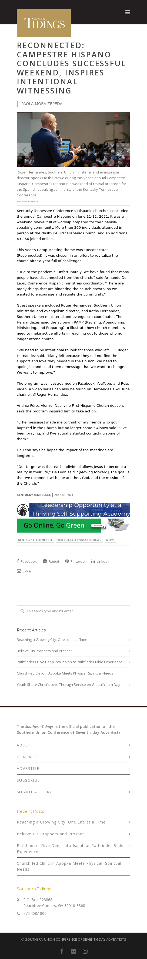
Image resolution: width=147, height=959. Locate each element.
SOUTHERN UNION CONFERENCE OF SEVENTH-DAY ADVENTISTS (75, 939)
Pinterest (75, 561)
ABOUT (24, 745)
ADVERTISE (28, 768)
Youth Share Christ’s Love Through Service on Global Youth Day (68, 684)
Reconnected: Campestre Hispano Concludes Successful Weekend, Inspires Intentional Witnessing (71, 68)
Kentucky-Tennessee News (79, 540)
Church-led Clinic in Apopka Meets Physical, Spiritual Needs (65, 673)
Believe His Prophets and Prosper (44, 650)
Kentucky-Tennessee (35, 540)
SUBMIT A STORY (34, 791)
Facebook (27, 561)
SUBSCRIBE (28, 780)
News (110, 540)
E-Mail (24, 571)
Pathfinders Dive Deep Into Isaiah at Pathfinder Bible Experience (69, 661)
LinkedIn (101, 561)
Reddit (51, 561)
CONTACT (27, 756)
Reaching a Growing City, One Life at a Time (52, 639)
